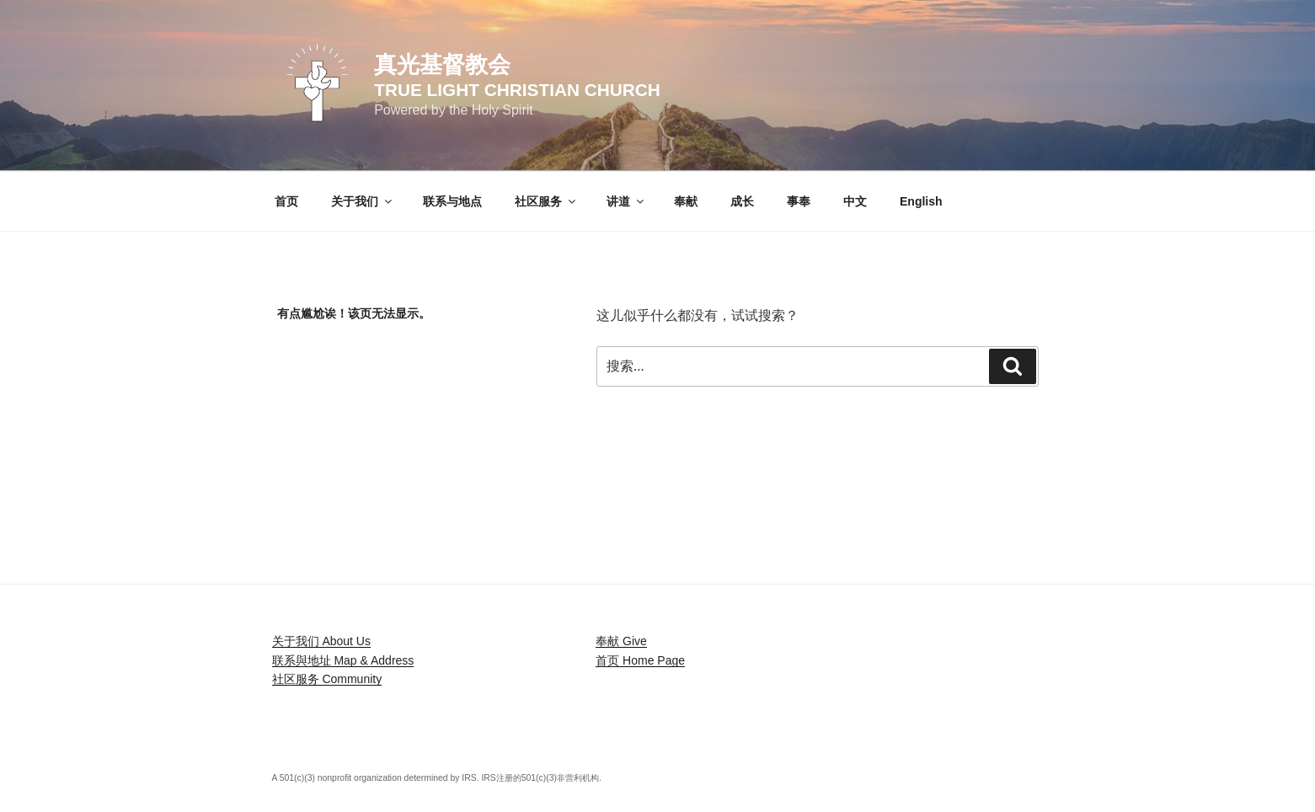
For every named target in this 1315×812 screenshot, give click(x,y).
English (921, 201)
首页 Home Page (640, 660)
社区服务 (546, 201)
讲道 (626, 201)
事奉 (798, 201)
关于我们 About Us (321, 641)
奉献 (686, 201)
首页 (286, 201)
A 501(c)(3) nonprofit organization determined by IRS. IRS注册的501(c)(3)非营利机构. (436, 778)
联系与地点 (452, 201)
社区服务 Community (327, 679)
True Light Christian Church (517, 89)
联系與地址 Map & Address (343, 660)
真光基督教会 (442, 64)
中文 (855, 201)
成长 (742, 201)
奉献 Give (621, 641)
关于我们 (362, 201)
